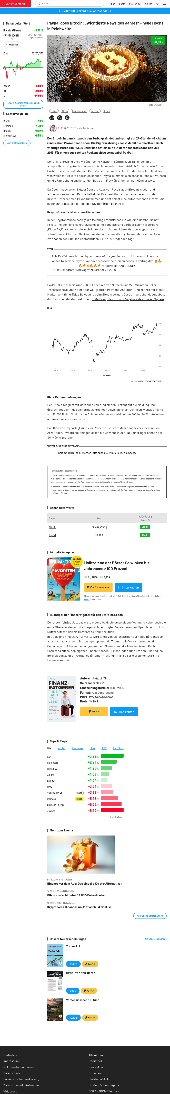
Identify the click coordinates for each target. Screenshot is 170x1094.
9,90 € (73, 990)
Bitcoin (65, 110)
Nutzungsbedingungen (18, 1067)
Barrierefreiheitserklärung (21, 1079)
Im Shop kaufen (128, 587)
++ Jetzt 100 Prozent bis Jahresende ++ (85, 11)
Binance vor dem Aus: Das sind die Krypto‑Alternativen (84, 883)
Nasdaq (61, 748)
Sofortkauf (98, 587)
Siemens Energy (55, 805)
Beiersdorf (52, 762)
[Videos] (148, 3)
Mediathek (95, 1061)
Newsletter (95, 1067)
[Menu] (165, 3)
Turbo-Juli (73, 946)
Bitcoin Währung (12, 30)
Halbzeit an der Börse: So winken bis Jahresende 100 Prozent (116, 565)
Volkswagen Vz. (55, 793)
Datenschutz (11, 1073)
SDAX (104, 748)
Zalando (51, 811)
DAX (49, 748)
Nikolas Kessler (86, 128)
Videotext (10, 1091)
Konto (86, 599)
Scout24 (51, 781)
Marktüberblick (98, 1079)
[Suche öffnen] (39, 4)
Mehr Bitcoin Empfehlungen (150, 915)
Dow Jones (77, 748)
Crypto (107, 110)
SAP (49, 756)
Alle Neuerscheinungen (156, 938)
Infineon (51, 799)
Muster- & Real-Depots (103, 1085)
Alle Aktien (95, 1055)
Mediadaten (11, 1055)
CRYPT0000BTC (11, 34)
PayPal (52, 535)
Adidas (50, 775)
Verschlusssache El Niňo (82, 1000)
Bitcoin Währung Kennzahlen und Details (23, 104)
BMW (49, 787)
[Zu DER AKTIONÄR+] (135, 3)
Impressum (11, 1061)
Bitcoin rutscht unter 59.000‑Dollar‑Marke (76, 895)
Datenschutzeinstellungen (21, 1085)
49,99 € (73, 1017)
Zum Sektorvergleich (17, 142)
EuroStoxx (118, 748)
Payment (95, 110)
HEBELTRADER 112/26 (80, 973)
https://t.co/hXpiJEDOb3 (118, 265)
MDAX (92, 748)
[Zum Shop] (112, 3)
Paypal (54, 110)
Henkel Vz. (52, 768)
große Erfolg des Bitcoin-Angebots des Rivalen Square (127, 299)
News (79, 792)
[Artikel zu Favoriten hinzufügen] (67, 117)
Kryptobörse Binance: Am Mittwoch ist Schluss (79, 907)
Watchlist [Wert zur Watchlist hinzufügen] (13, 44)
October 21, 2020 (104, 270)
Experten (94, 1073)
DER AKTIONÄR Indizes (103, 1091)
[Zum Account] (122, 3)
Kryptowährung (79, 110)
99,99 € (73, 964)
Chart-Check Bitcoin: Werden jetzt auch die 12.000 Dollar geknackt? (96, 452)
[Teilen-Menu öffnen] (51, 117)
